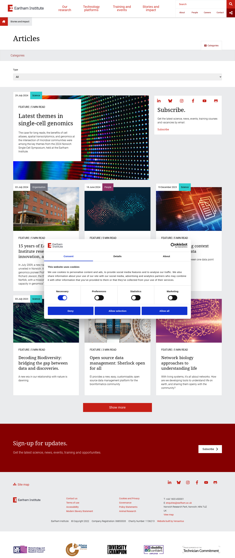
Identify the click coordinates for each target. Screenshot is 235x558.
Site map (23, 473)
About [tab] (166, 256)
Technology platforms (91, 8)
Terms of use (72, 491)
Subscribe (163, 118)
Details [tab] (117, 256)
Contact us (71, 487)
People (195, 12)
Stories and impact (151, 8)
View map (169, 503)
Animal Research (127, 500)
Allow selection (117, 310)
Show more (117, 396)
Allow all (164, 310)
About (182, 12)
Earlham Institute (4, 21)
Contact (220, 12)
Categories (211, 45)
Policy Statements (128, 496)
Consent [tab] (69, 256)
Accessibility (72, 496)
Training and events (122, 8)
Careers (207, 12)
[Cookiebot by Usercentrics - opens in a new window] (173, 245)
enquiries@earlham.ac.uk (179, 491)
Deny (71, 310)
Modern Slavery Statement (79, 500)
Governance (125, 491)
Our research (64, 8)
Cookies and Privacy (129, 487)
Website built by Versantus (170, 510)
